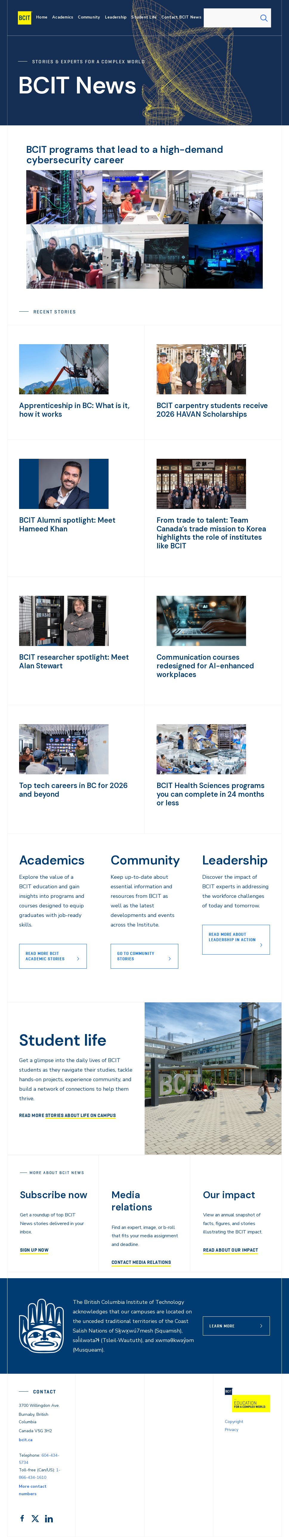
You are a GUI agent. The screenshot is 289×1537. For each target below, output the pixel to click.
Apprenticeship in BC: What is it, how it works (74, 410)
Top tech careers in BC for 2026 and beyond (73, 790)
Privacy (231, 1430)
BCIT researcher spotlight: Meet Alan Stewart (74, 661)
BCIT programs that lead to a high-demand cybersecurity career (124, 154)
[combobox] (237, 17)
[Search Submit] (264, 17)
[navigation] (27, 18)
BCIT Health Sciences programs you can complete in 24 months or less (211, 794)
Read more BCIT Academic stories (45, 956)
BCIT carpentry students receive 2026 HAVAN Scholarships (212, 410)
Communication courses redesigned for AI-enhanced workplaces (205, 666)
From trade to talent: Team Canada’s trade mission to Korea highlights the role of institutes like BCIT (211, 533)
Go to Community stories (135, 956)
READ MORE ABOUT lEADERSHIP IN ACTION (232, 937)
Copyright (234, 1421)
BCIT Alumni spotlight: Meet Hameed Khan (67, 524)
